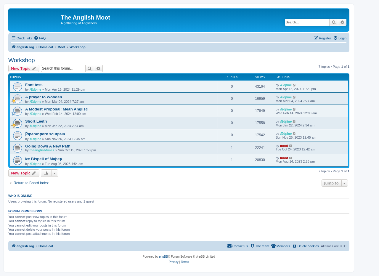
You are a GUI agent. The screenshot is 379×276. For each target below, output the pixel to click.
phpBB (163, 256)
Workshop (21, 60)
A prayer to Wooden (43, 97)
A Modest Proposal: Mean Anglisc (56, 109)
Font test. (34, 85)
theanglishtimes (42, 150)
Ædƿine (35, 89)
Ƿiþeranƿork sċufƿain (45, 134)
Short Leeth (36, 121)
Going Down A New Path (47, 146)
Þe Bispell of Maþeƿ (43, 159)
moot (284, 145)
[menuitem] (40, 38)
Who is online (20, 196)
